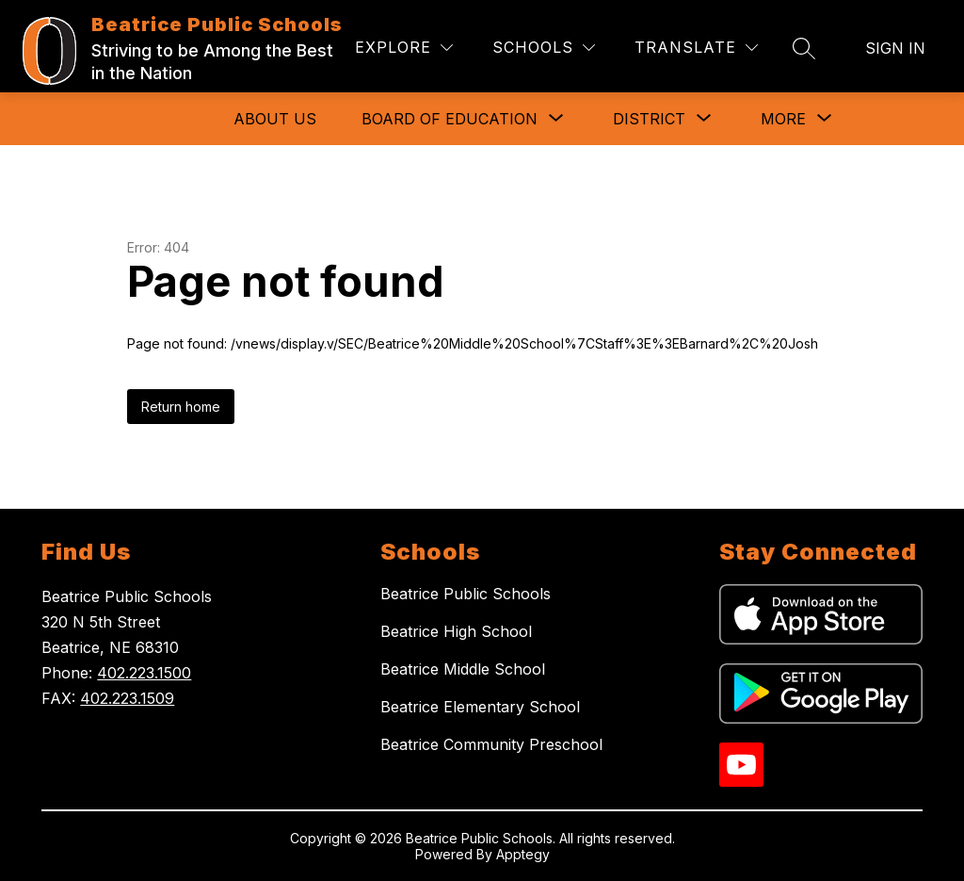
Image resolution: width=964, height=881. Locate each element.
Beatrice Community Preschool (491, 744)
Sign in (895, 48)
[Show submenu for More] (783, 118)
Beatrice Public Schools (465, 593)
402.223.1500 (144, 672)
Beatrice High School (456, 631)
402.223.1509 (127, 698)
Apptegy (523, 854)
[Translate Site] (696, 47)
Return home (180, 407)
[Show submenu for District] (649, 118)
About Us (274, 118)
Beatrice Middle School (462, 669)
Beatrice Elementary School (480, 706)
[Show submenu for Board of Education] (450, 118)
